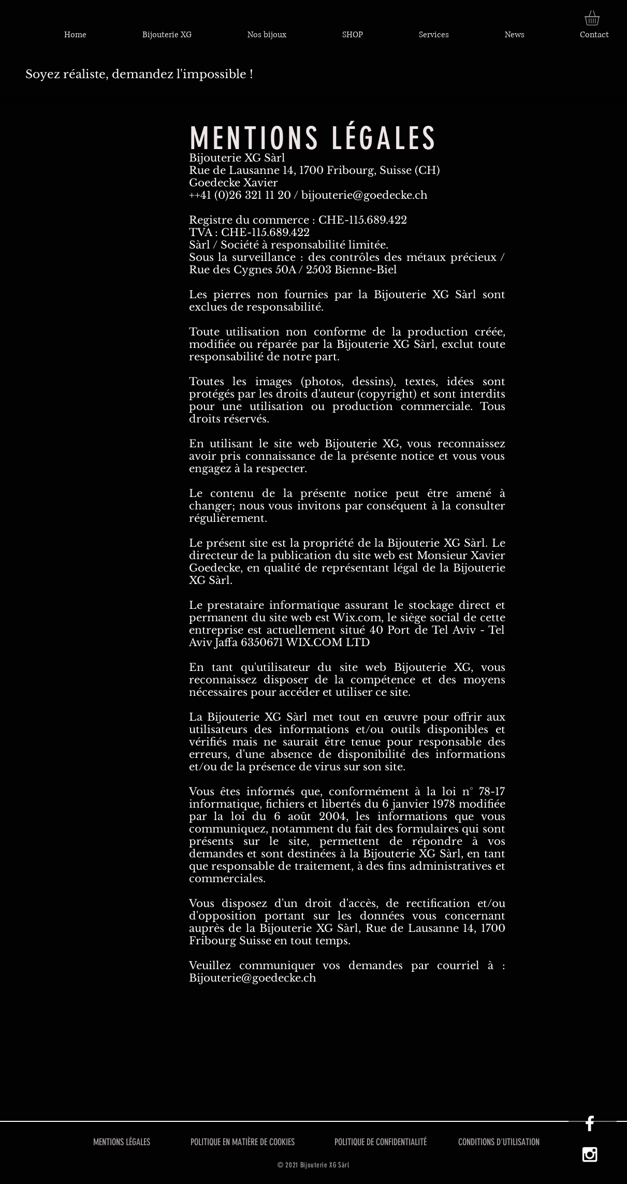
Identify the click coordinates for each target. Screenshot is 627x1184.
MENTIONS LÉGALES (121, 1142)
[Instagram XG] (589, 1154)
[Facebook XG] (589, 1123)
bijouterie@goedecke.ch (364, 195)
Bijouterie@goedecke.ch (252, 978)
